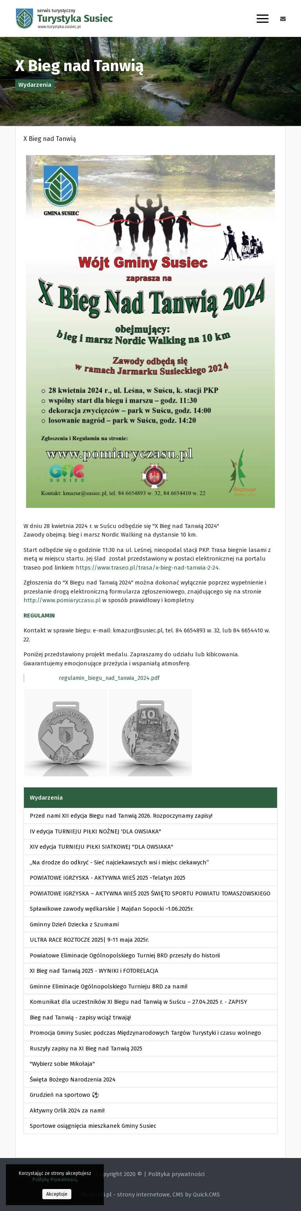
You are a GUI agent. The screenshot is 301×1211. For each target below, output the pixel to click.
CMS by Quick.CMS (196, 1194)
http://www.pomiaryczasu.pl (62, 600)
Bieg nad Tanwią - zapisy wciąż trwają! (80, 1017)
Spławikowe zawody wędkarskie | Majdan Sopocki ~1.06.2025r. (112, 908)
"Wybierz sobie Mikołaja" (62, 1063)
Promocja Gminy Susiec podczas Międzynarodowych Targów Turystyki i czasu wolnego (145, 1032)
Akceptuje (56, 1194)
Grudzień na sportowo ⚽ (64, 1094)
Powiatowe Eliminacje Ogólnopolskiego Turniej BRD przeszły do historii (125, 955)
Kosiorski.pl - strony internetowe (125, 1194)
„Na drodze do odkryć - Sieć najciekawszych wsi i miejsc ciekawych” (119, 862)
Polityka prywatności (176, 1174)
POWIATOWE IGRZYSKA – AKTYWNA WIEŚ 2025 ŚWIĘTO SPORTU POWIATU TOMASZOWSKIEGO (150, 893)
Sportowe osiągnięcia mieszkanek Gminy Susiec (93, 1125)
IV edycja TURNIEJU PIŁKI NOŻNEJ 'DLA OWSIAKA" (95, 831)
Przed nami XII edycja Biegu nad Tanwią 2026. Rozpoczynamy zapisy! (121, 815)
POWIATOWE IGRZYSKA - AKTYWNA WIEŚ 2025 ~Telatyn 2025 (107, 877)
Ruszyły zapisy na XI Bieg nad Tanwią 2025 (86, 1048)
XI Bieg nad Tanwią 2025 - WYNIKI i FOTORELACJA (94, 970)
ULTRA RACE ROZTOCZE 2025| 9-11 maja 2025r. (89, 939)
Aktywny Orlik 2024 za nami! (67, 1110)
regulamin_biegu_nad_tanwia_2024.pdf (109, 678)
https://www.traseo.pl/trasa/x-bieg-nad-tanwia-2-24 (147, 567)
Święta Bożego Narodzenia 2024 (73, 1079)
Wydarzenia (34, 84)
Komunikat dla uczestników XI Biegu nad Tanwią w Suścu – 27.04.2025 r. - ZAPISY (138, 1001)
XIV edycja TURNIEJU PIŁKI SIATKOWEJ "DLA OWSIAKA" (101, 846)
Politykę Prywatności (54, 1179)
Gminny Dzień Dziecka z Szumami (74, 924)
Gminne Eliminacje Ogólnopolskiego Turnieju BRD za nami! (108, 986)
